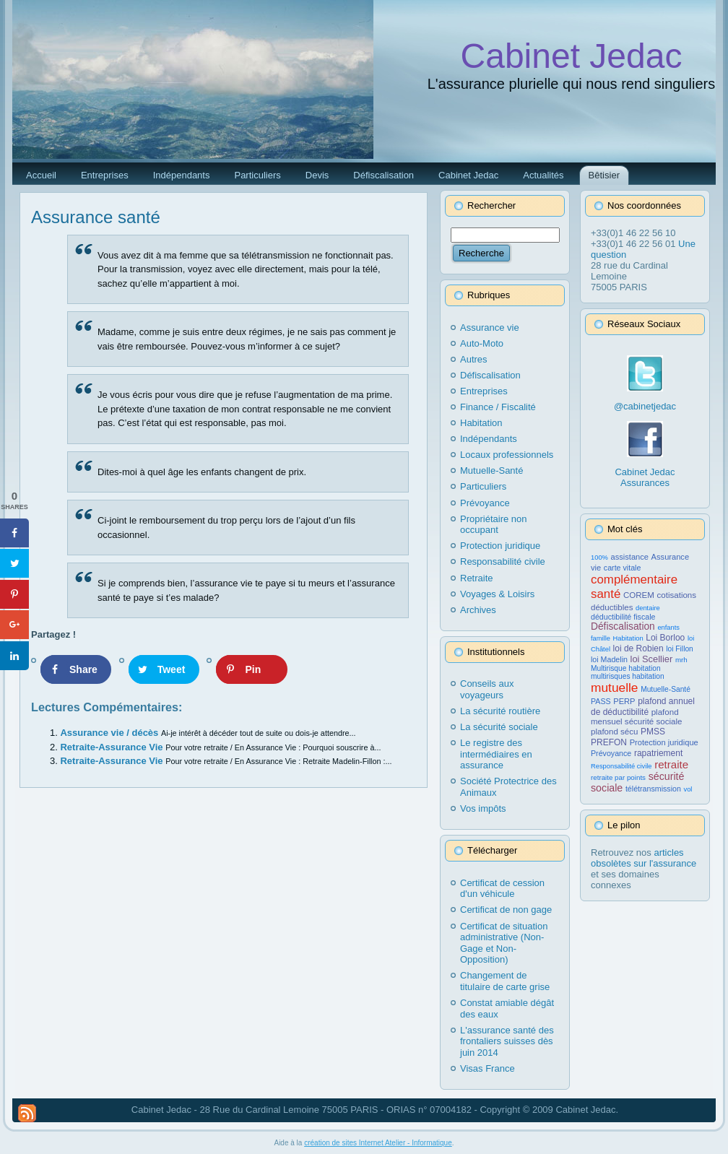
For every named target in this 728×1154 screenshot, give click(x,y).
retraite (671, 764)
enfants (668, 627)
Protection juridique (500, 545)
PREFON (609, 742)
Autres (474, 359)
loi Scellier (651, 659)
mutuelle (614, 687)
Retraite (476, 578)
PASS (601, 701)
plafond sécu (614, 731)
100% (599, 557)
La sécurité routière (500, 711)
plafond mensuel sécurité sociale (636, 717)
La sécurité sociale (499, 726)
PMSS (653, 731)
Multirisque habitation (626, 668)
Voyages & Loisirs (497, 594)
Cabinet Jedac (571, 56)
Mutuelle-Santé (491, 470)
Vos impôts (483, 808)
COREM (638, 595)
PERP (624, 701)
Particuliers (483, 486)
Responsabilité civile (502, 561)
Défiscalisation (490, 375)
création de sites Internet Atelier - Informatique (378, 1143)
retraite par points (618, 777)
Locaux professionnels (506, 454)
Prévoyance (485, 503)
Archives (478, 609)
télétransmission (653, 788)
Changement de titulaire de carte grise (505, 981)
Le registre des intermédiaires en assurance (496, 754)
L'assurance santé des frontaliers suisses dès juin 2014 (507, 1041)
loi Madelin (609, 659)
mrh (681, 660)
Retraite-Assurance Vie (112, 747)
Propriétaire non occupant (493, 524)
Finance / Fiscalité (498, 407)
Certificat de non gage (506, 909)
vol (688, 789)
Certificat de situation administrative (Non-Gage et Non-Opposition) (503, 943)
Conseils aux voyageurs (487, 689)
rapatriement (658, 753)
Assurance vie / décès (110, 732)
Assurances (645, 482)
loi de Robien (638, 648)
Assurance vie (489, 327)
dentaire (648, 608)
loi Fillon (679, 649)
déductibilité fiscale (623, 616)
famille (600, 638)
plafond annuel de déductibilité (643, 706)
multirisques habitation (627, 676)
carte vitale (622, 567)
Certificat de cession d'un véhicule (502, 888)
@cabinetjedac (645, 406)
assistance (629, 556)
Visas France (487, 1068)
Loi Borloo (665, 638)
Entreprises (484, 391)
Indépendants (488, 438)
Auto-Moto (481, 343)
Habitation (481, 422)
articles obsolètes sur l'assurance (643, 858)
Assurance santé (95, 217)
